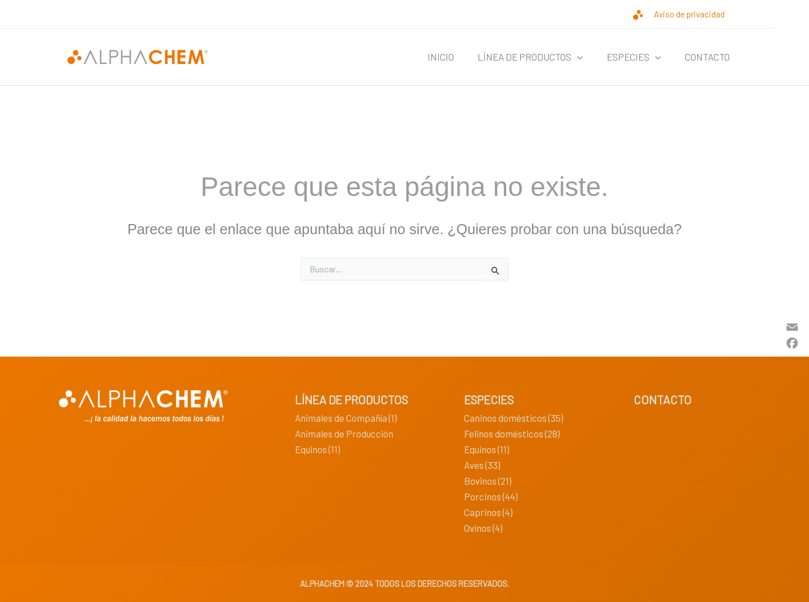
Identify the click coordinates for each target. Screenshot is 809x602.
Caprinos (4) (488, 512)
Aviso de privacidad (689, 14)
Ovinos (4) (483, 527)
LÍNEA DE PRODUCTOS (519, 56)
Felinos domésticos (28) (512, 433)
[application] (566, 56)
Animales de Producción (344, 433)
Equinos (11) (317, 449)
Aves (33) (482, 465)
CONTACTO (705, 56)
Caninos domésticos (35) (513, 417)
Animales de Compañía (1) (346, 417)
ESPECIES (628, 56)
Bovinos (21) (487, 480)
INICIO (426, 56)
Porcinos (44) (490, 496)
